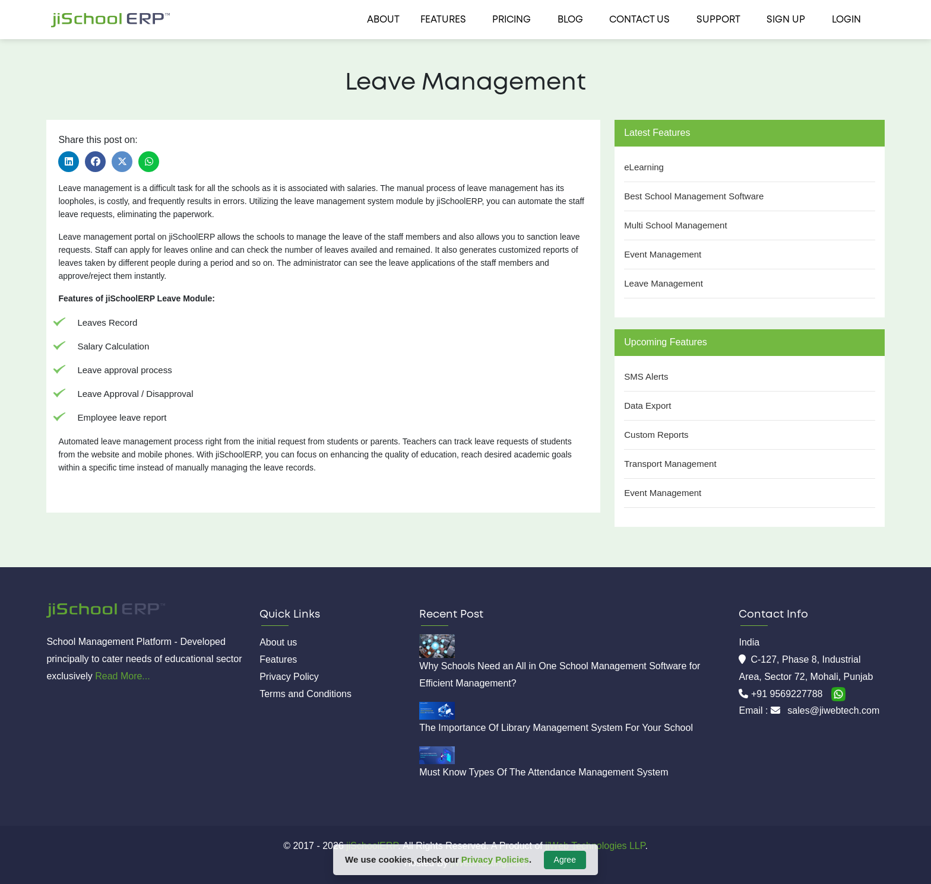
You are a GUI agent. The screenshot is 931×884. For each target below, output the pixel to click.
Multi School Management (675, 225)
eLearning (644, 167)
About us (278, 642)
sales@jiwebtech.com (833, 710)
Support (718, 19)
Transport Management (670, 464)
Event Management (662, 254)
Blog (570, 19)
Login (846, 19)
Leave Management (663, 283)
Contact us (639, 19)
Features (443, 19)
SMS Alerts (646, 376)
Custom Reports (656, 435)
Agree (565, 859)
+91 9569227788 (788, 694)
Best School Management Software (694, 196)
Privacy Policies (495, 859)
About (383, 19)
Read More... (122, 676)
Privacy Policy (289, 677)
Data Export (647, 405)
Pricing (511, 19)
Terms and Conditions (305, 694)
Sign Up (786, 19)
